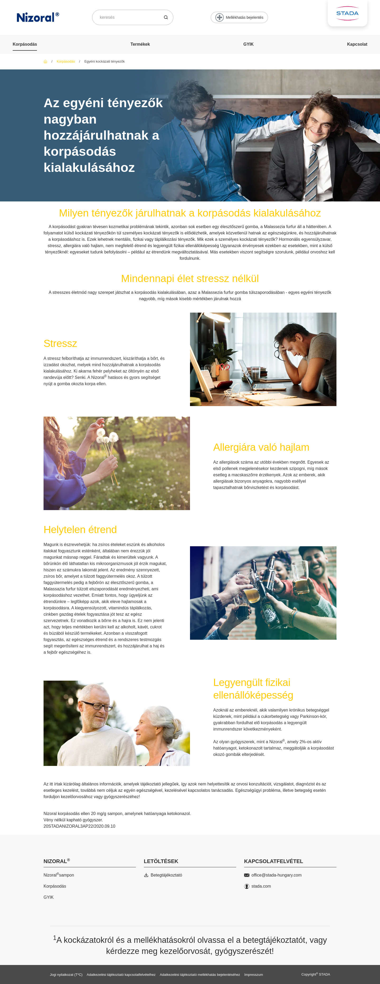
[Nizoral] (45, 61)
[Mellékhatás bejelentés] (239, 17)
